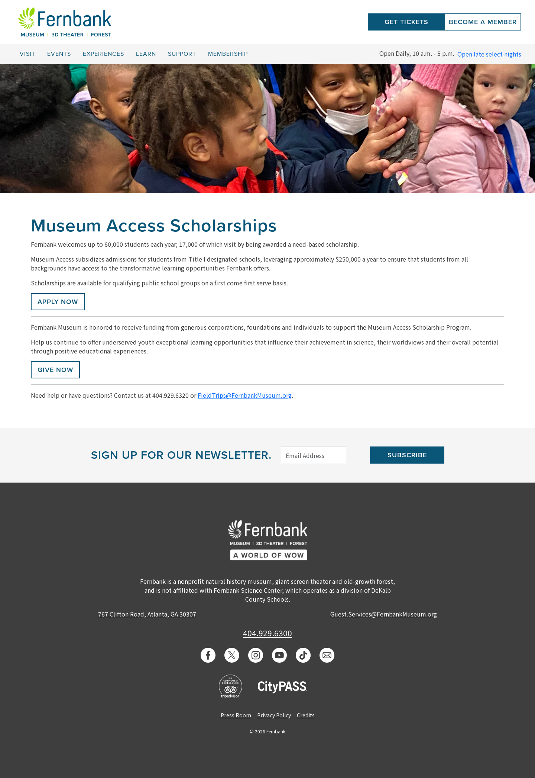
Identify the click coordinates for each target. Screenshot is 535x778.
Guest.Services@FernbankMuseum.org (383, 613)
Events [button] (59, 54)
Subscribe (407, 455)
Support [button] (182, 54)
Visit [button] (27, 54)
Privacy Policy (274, 715)
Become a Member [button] (483, 22)
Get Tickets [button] (406, 22)
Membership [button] (228, 54)
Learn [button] (146, 54)
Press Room (236, 715)
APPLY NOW (58, 302)
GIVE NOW (55, 370)
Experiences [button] (103, 54)
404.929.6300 (267, 632)
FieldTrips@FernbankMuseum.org (245, 395)
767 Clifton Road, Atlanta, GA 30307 (147, 613)
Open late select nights (489, 53)
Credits (306, 715)
